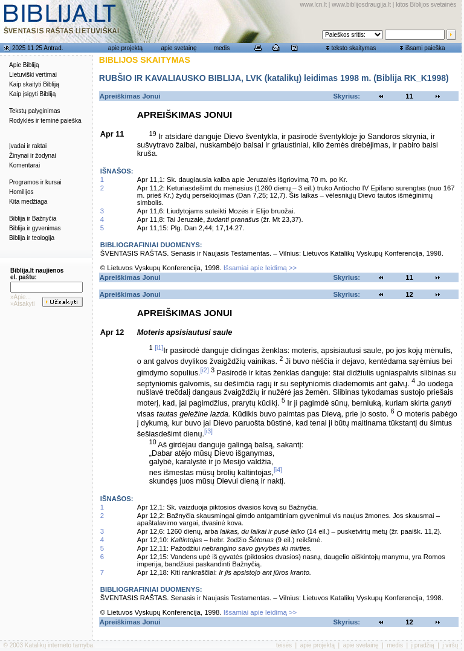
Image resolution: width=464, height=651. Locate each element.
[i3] (208, 431)
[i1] (159, 347)
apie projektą (125, 48)
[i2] (205, 370)
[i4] (278, 469)
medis (222, 48)
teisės (284, 645)
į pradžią (422, 645)
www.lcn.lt (313, 4)
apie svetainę (179, 48)
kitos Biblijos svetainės (426, 4)
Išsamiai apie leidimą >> (260, 267)
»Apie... (20, 297)
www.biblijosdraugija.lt (361, 4)
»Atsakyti (22, 303)
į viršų (450, 645)
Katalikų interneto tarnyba (59, 645)
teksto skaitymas (353, 48)
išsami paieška (425, 48)
